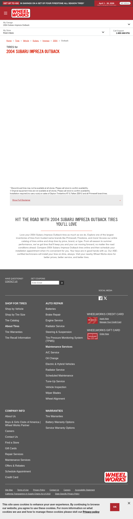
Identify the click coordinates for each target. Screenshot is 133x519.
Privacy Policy (39, 490)
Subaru (36, 40)
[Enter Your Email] (45, 283)
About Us (10, 416)
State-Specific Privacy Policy (67, 494)
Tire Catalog (12, 320)
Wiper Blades (53, 393)
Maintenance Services (17, 460)
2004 (55, 40)
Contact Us (11, 436)
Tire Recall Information (18, 337)
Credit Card (11, 477)
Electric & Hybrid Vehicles (60, 364)
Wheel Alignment (55, 398)
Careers (9, 431)
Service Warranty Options (60, 427)
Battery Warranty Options (60, 422)
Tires (17, 40)
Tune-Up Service (55, 381)
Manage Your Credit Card (110, 322)
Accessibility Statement (85, 490)
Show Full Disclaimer (21, 200)
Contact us (11, 281)
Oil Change (52, 358)
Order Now (104, 334)
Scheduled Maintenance (59, 375)
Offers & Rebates (15, 465)
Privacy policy (91, 512)
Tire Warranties (13, 332)
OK (115, 507)
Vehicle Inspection (56, 387)
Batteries (51, 309)
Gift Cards (11, 448)
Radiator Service (55, 326)
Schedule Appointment (18, 471)
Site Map (9, 490)
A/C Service (52, 352)
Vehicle (26, 40)
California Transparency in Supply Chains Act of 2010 (28, 494)
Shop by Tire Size (15, 314)
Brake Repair (53, 314)
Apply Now (104, 319)
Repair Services (14, 454)
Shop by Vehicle (14, 309)
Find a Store (12, 442)
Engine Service (54, 320)
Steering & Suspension (59, 332)
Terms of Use (23, 490)
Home (9, 40)
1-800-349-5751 (123, 33)
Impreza (46, 40)
